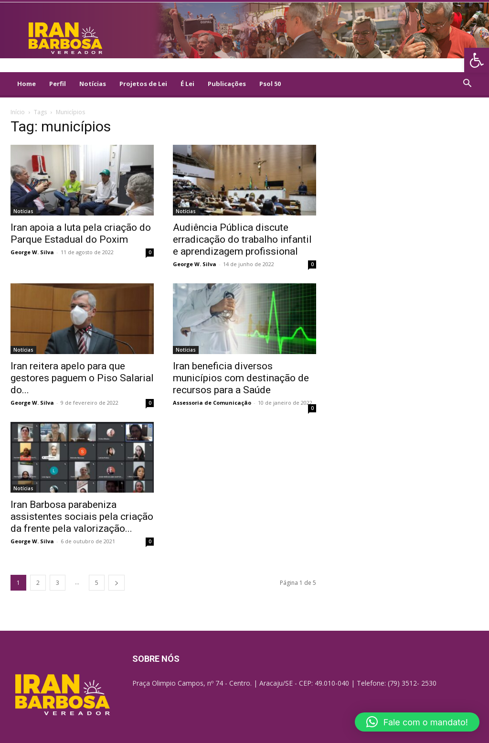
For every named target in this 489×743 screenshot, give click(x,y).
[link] (476, 60)
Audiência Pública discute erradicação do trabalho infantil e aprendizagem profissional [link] (242, 239)
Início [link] (18, 112)
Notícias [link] (92, 83)
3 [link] (57, 583)
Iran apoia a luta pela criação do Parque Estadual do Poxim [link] (81, 233)
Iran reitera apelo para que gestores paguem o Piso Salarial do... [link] (82, 378)
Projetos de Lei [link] (143, 83)
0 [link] (150, 252)
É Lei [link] (187, 83)
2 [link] (38, 583)
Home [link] (26, 83)
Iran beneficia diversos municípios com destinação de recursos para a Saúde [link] (241, 378)
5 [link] (96, 583)
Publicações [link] (227, 83)
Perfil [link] (57, 83)
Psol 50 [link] (270, 83)
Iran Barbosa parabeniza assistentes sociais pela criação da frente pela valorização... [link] (82, 516)
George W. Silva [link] (32, 252)
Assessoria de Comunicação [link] (212, 402)
